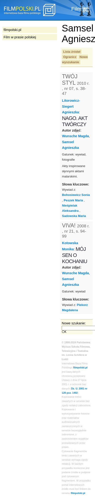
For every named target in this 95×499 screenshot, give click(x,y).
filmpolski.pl (80, 367)
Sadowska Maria (74, 216)
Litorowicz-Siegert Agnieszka (71, 106)
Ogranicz (69, 57)
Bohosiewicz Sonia (76, 195)
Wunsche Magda (75, 136)
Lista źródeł (71, 51)
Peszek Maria (73, 200)
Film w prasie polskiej (20, 37)
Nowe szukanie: (74, 323)
